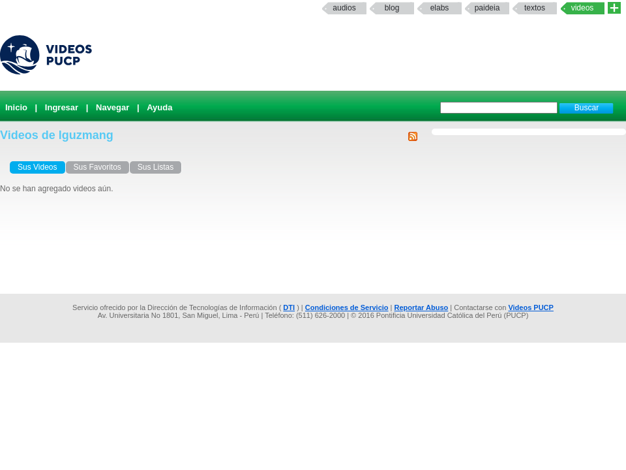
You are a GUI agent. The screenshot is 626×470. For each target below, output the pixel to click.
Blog (392, 7)
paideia (487, 7)
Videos (582, 7)
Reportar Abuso (422, 307)
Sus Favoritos (97, 167)
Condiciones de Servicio (347, 307)
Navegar (112, 107)
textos (534, 7)
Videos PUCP (531, 307)
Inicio (16, 107)
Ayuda (159, 107)
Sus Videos (37, 167)
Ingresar (61, 107)
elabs (439, 7)
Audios (344, 7)
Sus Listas (155, 167)
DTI (289, 307)
